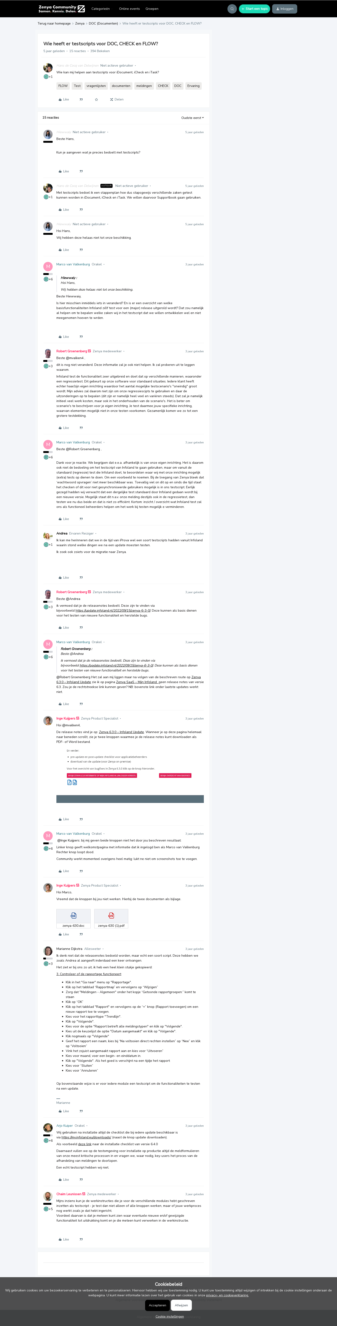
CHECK (163, 86)
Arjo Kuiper (64, 1125)
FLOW (63, 86)
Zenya (79, 23)
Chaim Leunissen (68, 1194)
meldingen (144, 86)
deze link (85, 1144)
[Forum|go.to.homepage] (61, 9)
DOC (177, 86)
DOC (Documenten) (103, 23)
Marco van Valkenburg (73, 264)
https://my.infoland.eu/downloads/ (86, 1137)
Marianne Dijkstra (69, 949)
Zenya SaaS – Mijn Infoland (137, 682)
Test (77, 86)
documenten (121, 86)
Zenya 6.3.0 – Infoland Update (121, 732)
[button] (254, 9)
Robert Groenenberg (71, 351)
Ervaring (193, 86)
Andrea (61, 533)
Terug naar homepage (54, 23)
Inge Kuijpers (65, 718)
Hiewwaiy (63, 132)
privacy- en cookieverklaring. (227, 1295)
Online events (129, 9)
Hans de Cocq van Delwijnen (77, 65)
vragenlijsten (96, 86)
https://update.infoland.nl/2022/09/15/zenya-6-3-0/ (113, 610)
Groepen (152, 9)
